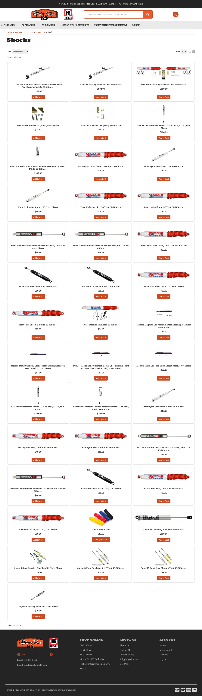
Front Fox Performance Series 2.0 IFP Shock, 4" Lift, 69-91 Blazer (163, 127)
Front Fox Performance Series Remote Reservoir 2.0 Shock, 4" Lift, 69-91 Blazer (38, 168)
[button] (116, 14)
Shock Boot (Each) (101, 533)
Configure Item (101, 543)
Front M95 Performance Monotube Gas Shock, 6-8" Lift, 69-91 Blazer (101, 248)
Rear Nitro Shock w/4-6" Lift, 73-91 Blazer (101, 491)
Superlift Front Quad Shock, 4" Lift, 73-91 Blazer (163, 572)
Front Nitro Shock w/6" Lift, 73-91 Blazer (101, 288)
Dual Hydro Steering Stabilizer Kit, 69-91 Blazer (163, 84)
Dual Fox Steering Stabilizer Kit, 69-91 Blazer (101, 84)
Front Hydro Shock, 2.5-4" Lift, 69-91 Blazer (101, 208)
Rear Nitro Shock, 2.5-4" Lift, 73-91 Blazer (163, 491)
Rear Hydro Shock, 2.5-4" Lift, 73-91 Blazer (38, 450)
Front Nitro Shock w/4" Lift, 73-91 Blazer (38, 288)
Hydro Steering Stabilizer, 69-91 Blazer (101, 326)
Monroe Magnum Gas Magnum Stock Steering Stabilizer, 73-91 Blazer (164, 328)
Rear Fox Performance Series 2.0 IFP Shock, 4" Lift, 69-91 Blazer (38, 410)
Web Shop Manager (68, 694)
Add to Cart (38, 97)
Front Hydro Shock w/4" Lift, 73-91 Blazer (163, 167)
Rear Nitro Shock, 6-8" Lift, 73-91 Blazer (38, 533)
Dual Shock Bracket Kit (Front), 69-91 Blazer (38, 125)
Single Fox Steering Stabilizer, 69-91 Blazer (164, 533)
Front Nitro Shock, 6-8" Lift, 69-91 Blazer (38, 326)
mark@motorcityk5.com (35, 669)
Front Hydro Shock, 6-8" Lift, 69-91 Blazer (163, 208)
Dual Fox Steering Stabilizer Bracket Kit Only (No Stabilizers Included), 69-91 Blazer (38, 86)
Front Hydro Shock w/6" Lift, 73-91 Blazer (38, 208)
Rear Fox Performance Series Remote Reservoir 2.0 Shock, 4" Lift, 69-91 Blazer (101, 410)
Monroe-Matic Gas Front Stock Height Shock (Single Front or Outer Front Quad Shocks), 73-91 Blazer (101, 369)
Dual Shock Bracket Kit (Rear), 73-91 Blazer (101, 125)
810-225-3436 (30, 664)
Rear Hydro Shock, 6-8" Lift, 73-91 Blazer (101, 450)
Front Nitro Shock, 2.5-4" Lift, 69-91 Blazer (164, 288)
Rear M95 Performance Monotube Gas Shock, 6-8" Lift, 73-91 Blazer (38, 493)
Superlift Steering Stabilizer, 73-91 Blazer (38, 610)
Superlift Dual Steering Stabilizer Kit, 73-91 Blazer (38, 572)
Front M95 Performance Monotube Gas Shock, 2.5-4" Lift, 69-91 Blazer (38, 248)
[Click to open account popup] (175, 14)
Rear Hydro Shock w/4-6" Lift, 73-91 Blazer (164, 409)
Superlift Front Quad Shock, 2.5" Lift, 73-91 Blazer (100, 572)
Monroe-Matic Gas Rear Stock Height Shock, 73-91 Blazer (164, 369)
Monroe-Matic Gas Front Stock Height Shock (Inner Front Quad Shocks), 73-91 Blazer (38, 369)
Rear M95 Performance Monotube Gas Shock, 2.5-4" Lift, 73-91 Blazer (163, 452)
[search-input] (111, 14)
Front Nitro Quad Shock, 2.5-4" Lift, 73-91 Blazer (163, 246)
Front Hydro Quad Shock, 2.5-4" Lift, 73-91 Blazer (101, 167)
